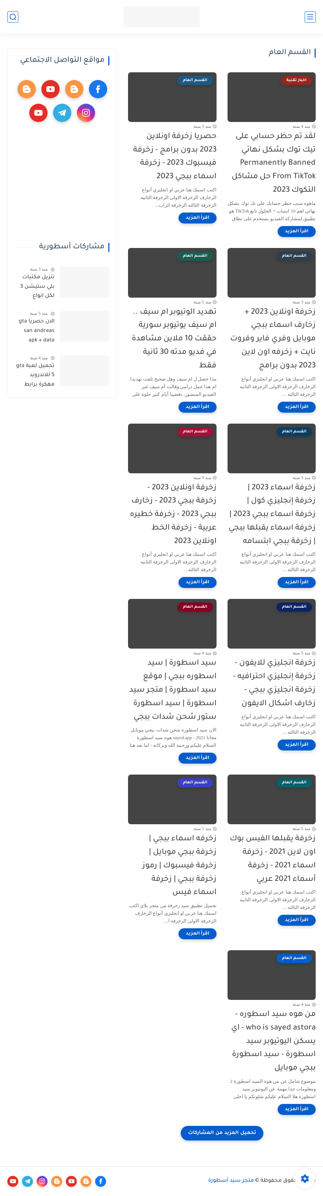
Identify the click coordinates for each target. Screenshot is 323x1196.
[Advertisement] (61, 182)
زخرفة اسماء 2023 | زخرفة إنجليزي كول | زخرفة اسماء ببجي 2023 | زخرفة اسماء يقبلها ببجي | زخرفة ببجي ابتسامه (272, 515)
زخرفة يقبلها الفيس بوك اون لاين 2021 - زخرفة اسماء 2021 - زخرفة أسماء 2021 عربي (273, 859)
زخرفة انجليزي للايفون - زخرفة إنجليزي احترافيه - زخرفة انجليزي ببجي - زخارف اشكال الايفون (274, 683)
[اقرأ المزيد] (297, 231)
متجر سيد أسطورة (231, 1181)
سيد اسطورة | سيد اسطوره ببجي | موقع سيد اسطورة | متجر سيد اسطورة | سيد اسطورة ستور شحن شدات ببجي (173, 690)
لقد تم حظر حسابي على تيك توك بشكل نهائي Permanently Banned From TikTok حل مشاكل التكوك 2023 (274, 164)
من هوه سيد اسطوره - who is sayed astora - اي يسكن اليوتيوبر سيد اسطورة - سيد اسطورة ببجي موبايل (273, 1041)
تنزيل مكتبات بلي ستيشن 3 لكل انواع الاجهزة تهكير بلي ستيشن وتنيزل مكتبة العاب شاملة (37, 288)
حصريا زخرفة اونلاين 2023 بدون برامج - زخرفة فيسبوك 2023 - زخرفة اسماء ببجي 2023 (175, 157)
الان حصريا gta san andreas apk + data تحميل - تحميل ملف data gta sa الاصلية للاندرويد (36, 332)
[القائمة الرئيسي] (310, 17)
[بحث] (12, 17)
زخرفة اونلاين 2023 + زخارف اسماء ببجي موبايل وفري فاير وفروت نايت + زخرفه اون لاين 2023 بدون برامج (273, 339)
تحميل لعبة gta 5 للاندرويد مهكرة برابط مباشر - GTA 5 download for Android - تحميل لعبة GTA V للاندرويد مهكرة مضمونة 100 (35, 376)
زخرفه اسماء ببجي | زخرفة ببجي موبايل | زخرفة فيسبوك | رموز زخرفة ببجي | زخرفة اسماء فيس (179, 866)
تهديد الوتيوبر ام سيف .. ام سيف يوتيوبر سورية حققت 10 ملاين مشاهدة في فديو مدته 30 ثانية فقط (174, 339)
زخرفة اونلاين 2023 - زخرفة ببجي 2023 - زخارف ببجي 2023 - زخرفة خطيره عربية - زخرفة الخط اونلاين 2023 (173, 515)
